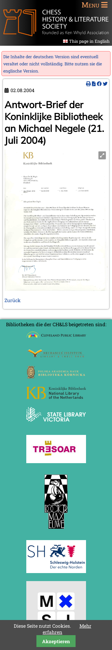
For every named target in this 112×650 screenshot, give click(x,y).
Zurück (12, 300)
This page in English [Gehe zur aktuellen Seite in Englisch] (89, 41)
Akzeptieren (56, 641)
